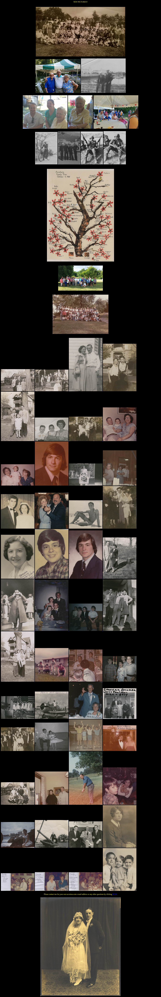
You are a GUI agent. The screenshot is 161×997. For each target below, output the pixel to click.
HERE (114, 894)
